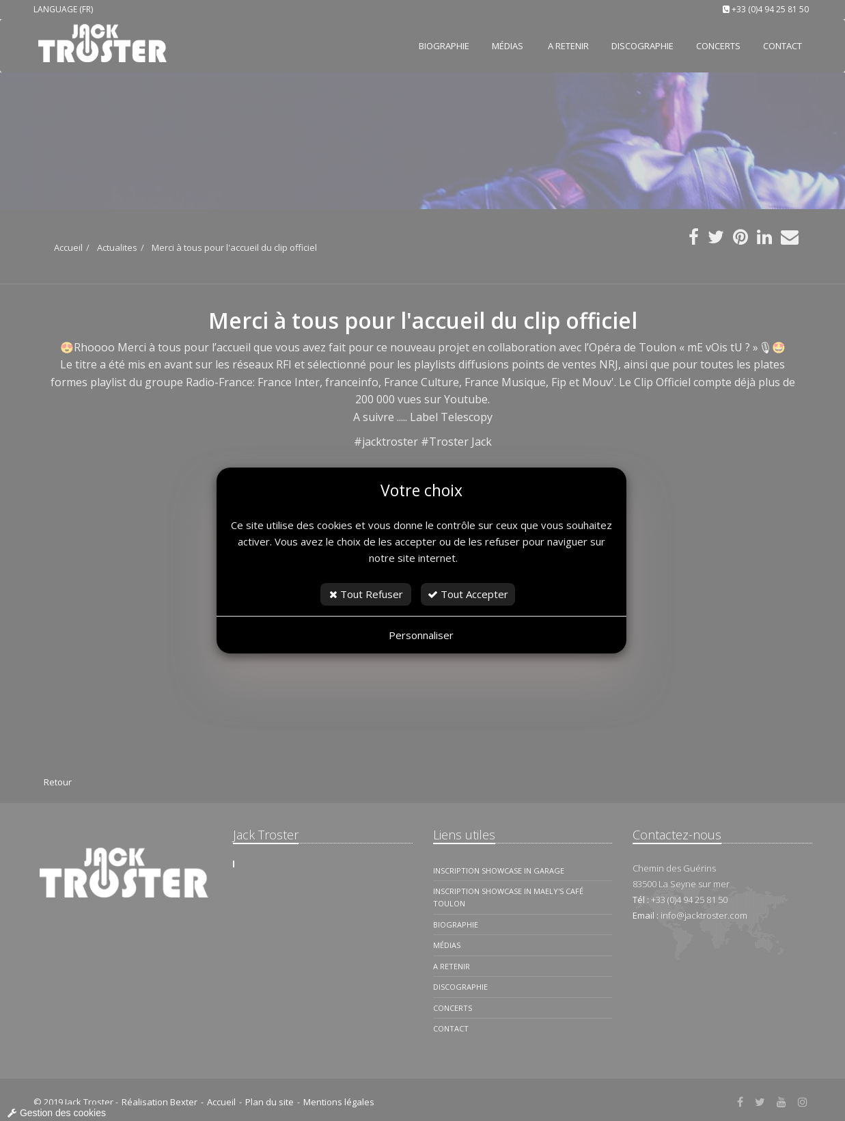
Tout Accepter (468, 594)
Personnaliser (421, 635)
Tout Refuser (366, 594)
